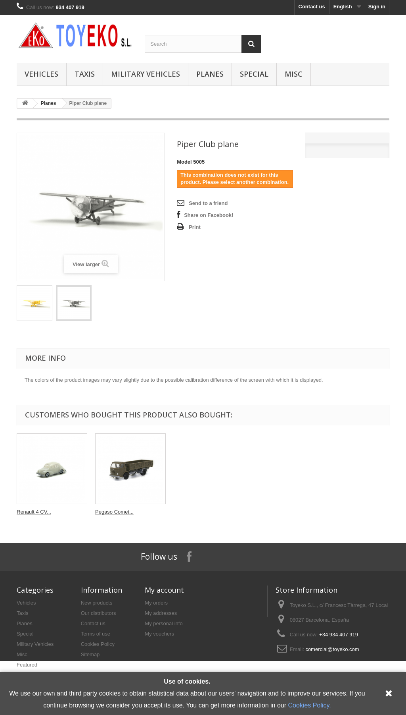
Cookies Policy (98, 644)
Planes (210, 74)
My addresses (161, 613)
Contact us (312, 7)
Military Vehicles (145, 74)
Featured (27, 665)
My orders (156, 603)
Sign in (376, 7)
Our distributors (98, 613)
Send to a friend (208, 203)
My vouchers (159, 634)
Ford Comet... (32, 512)
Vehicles (41, 74)
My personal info (163, 623)
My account (164, 590)
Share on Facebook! (208, 215)
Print (195, 227)
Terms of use (95, 634)
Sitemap (90, 654)
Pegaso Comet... (350, 512)
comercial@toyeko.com (332, 649)
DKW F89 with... (113, 512)
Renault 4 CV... (269, 512)
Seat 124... (186, 512)
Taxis (85, 74)
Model (184, 162)
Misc (294, 74)
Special (254, 74)
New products (96, 603)
